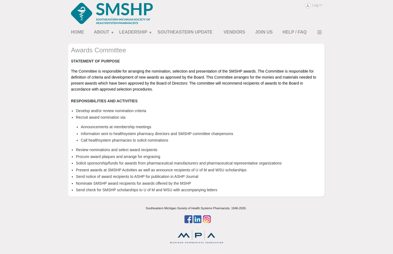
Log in (317, 5)
